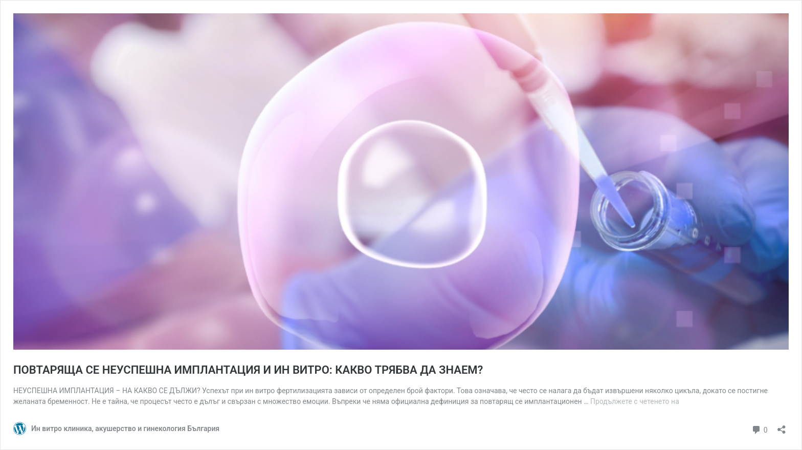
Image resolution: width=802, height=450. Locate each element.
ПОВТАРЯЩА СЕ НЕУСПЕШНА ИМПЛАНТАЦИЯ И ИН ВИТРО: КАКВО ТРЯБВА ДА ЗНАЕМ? (248, 369)
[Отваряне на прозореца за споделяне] (781, 426)
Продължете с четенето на (634, 401)
